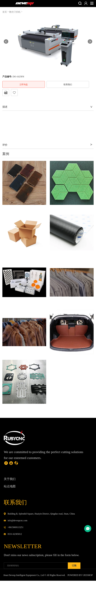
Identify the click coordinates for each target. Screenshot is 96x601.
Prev (6, 41)
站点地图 (11, 492)
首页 (4, 12)
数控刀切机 (14, 12)
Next (90, 41)
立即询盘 (23, 84)
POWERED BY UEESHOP (80, 595)
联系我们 (68, 84)
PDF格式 (5, 92)
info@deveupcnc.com (17, 529)
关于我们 (11, 484)
